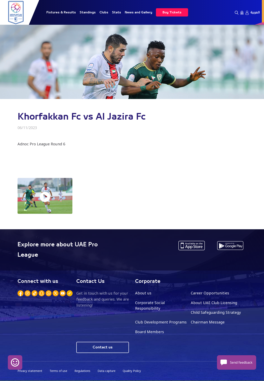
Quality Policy (132, 371)
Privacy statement (30, 371)
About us (143, 292)
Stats (116, 12)
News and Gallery (138, 12)
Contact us (103, 347)
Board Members (149, 331)
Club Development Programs (161, 322)
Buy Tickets (172, 12)
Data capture (107, 371)
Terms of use (58, 371)
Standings (88, 12)
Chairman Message (208, 322)
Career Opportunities (210, 292)
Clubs (103, 12)
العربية (255, 12)
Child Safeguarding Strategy (216, 312)
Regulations (82, 371)
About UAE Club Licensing (214, 302)
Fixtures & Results (61, 12)
